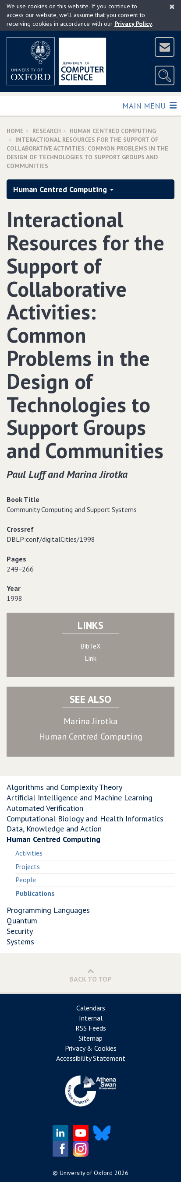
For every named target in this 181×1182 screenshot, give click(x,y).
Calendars (90, 1007)
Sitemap (90, 1038)
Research (46, 131)
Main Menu (149, 105)
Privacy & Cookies (91, 1048)
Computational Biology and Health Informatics (85, 819)
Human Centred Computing (113, 131)
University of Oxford (86, 1173)
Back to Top (90, 975)
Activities (29, 853)
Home (15, 131)
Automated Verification (45, 808)
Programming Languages (48, 910)
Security (20, 931)
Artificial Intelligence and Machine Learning (80, 798)
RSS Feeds (90, 1028)
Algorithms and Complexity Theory (64, 787)
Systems (20, 941)
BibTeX (90, 646)
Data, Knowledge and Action (54, 829)
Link (90, 658)
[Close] (172, 6)
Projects (27, 866)
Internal (91, 1018)
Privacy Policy (133, 24)
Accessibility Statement (90, 1058)
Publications (35, 893)
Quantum (22, 920)
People (25, 879)
